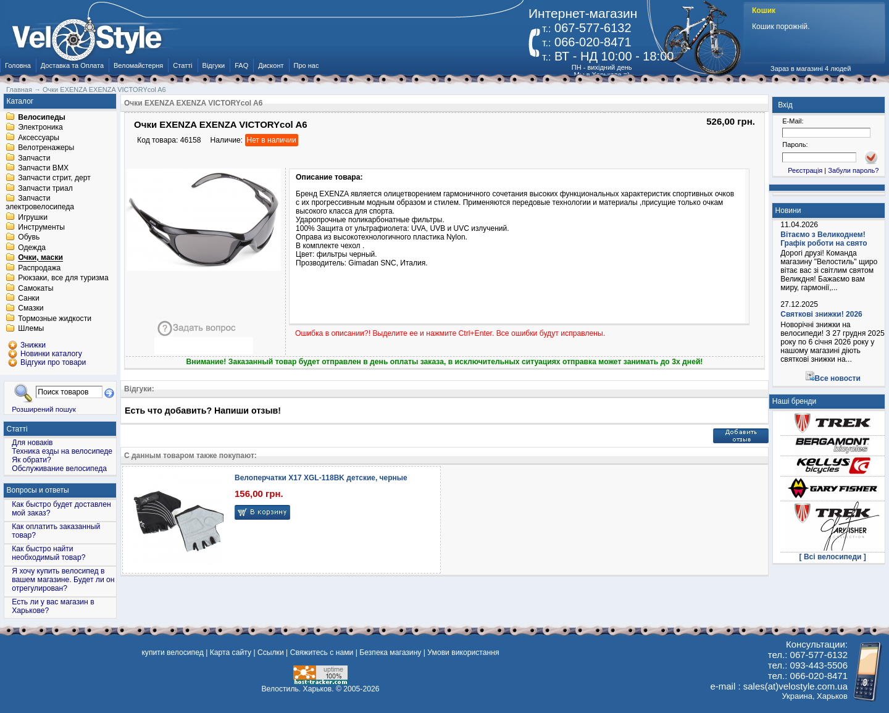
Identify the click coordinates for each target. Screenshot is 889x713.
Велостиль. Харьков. (298, 689)
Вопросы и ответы (38, 490)
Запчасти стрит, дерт (54, 178)
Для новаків (32, 442)
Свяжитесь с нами (322, 652)
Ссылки (270, 652)
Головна (18, 65)
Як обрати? (31, 460)
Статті (182, 65)
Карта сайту (230, 652)
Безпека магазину (390, 652)
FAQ (241, 65)
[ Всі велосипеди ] (832, 556)
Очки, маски (40, 258)
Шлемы (31, 329)
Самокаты (35, 288)
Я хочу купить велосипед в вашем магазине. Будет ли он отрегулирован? (63, 580)
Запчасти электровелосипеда (40, 203)
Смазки (30, 308)
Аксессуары (38, 137)
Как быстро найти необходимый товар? (48, 553)
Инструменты (41, 227)
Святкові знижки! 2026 (821, 314)
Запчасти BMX (43, 168)
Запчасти (34, 158)
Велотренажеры (46, 148)
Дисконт (270, 65)
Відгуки (213, 65)
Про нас (306, 65)
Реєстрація (805, 170)
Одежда (32, 247)
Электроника (40, 127)
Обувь (29, 237)
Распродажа (39, 268)
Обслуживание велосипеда (59, 468)
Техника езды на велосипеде (62, 451)
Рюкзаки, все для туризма (63, 278)
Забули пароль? (853, 170)
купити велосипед (172, 652)
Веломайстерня (138, 65)
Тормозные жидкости (54, 318)
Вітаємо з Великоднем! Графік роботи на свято (823, 239)
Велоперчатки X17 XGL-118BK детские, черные (321, 477)
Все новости (838, 378)
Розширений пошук (44, 409)
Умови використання (463, 652)
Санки (29, 298)
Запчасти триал (45, 188)
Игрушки (33, 217)
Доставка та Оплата (72, 65)
